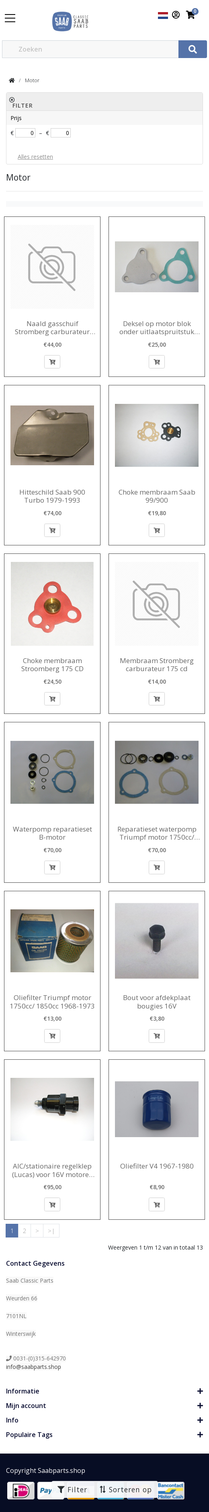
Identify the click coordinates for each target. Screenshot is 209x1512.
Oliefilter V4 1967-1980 (157, 1166)
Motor (32, 80)
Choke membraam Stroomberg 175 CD (52, 665)
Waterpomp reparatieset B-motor (52, 833)
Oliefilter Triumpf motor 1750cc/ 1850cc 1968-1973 (52, 1002)
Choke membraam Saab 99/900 (157, 496)
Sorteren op (125, 1489)
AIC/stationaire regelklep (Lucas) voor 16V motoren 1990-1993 (52, 1170)
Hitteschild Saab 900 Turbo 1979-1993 (52, 496)
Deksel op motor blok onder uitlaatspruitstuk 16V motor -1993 (156, 328)
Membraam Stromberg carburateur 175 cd (157, 665)
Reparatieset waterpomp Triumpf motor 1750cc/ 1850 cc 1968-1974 (157, 833)
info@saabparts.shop (33, 1367)
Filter (72, 1489)
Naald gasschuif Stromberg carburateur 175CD (52, 328)
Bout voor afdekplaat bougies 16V (157, 1002)
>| (51, 1231)
